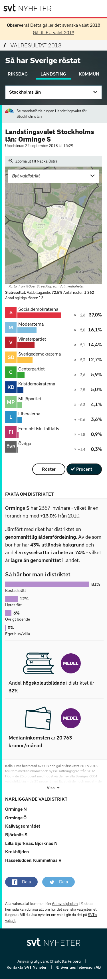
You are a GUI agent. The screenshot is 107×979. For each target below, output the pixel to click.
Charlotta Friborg (66, 961)
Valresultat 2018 (32, 45)
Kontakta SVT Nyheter (27, 967)
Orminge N (16, 809)
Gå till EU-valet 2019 (53, 32)
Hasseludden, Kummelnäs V (33, 860)
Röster (49, 469)
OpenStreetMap (40, 286)
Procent (84, 469)
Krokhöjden (17, 851)
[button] (21, 882)
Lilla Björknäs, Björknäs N (31, 843)
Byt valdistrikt (26, 176)
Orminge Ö (16, 817)
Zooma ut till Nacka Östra (33, 161)
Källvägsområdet (22, 826)
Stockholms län (25, 92)
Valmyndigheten (71, 286)
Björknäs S (16, 834)
